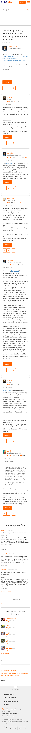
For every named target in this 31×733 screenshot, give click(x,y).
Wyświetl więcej (6, 653)
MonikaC (9, 97)
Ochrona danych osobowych (9, 713)
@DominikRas (7, 391)
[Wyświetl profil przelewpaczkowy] (11, 619)
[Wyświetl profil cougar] (10, 633)
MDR (9, 711)
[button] (4, 88)
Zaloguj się (22, 2)
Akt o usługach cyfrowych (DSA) (10, 675)
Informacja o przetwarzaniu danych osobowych (14, 673)
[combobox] (15, 10)
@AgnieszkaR (15, 271)
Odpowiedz (7, 82)
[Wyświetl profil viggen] (10, 647)
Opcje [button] (14, 88)
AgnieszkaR (10, 198)
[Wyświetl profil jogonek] (10, 640)
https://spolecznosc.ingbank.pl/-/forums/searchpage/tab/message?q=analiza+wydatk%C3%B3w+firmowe (15, 58)
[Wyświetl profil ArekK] (10, 626)
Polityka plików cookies (8, 716)
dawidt (9, 451)
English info (22, 709)
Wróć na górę (15, 689)
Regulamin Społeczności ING (9, 670)
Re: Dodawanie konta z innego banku (15, 557)
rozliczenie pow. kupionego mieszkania (15, 533)
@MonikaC (9, 163)
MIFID (3, 711)
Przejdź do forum (6, 591)
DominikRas (13, 46)
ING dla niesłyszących (10, 709)
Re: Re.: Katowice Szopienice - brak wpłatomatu (13, 573)
